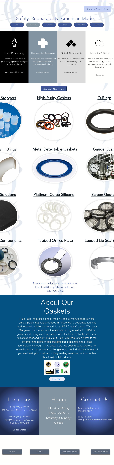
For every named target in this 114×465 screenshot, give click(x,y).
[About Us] (39, 451)
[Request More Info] (54, 88)
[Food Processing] (14, 53)
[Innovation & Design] (100, 53)
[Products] (12, 451)
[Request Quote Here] (97, 9)
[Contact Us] (100, 75)
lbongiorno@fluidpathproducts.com (95, 419)
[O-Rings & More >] (43, 72)
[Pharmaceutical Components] (43, 53)
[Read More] (57, 379)
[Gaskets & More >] (70, 72)
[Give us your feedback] (100, 451)
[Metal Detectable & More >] (15, 72)
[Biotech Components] (71, 53)
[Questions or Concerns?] (69, 451)
